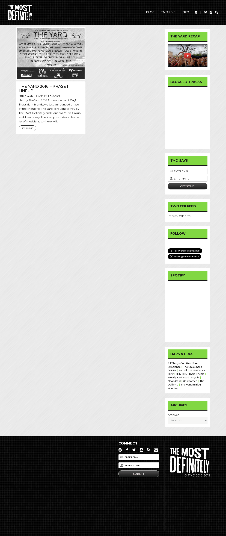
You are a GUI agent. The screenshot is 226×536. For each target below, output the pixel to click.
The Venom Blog (191, 384)
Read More (27, 128)
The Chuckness (192, 367)
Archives (173, 415)
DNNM (172, 370)
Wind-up (173, 388)
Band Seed (192, 363)
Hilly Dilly (181, 374)
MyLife (195, 377)
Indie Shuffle (196, 374)
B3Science (174, 367)
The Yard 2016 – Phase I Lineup (43, 88)
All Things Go (176, 363)
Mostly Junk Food (178, 377)
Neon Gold (174, 381)
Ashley (43, 95)
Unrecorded (190, 381)
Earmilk (183, 370)
